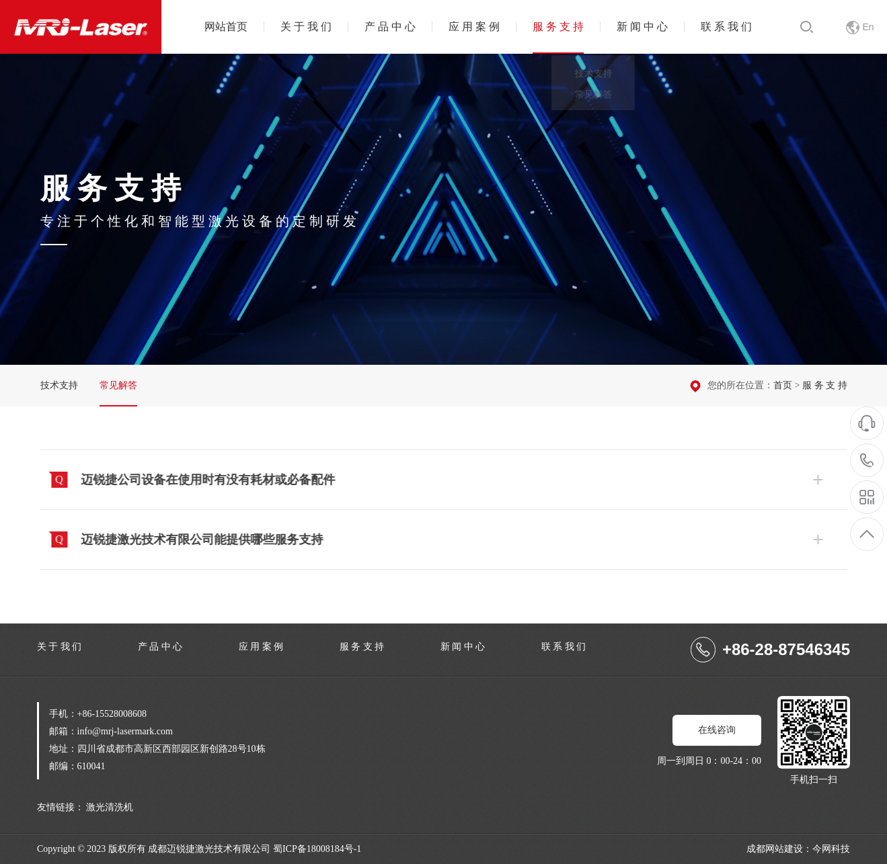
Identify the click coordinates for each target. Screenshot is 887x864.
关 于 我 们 (306, 26)
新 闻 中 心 (642, 26)
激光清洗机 (109, 807)
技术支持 (59, 385)
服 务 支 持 (558, 26)
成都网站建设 (774, 849)
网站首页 (225, 26)
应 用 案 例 (474, 26)
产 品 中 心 (390, 26)
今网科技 (831, 849)
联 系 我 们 (726, 26)
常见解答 (118, 385)
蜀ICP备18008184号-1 (317, 849)
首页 (782, 385)
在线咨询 (717, 730)
